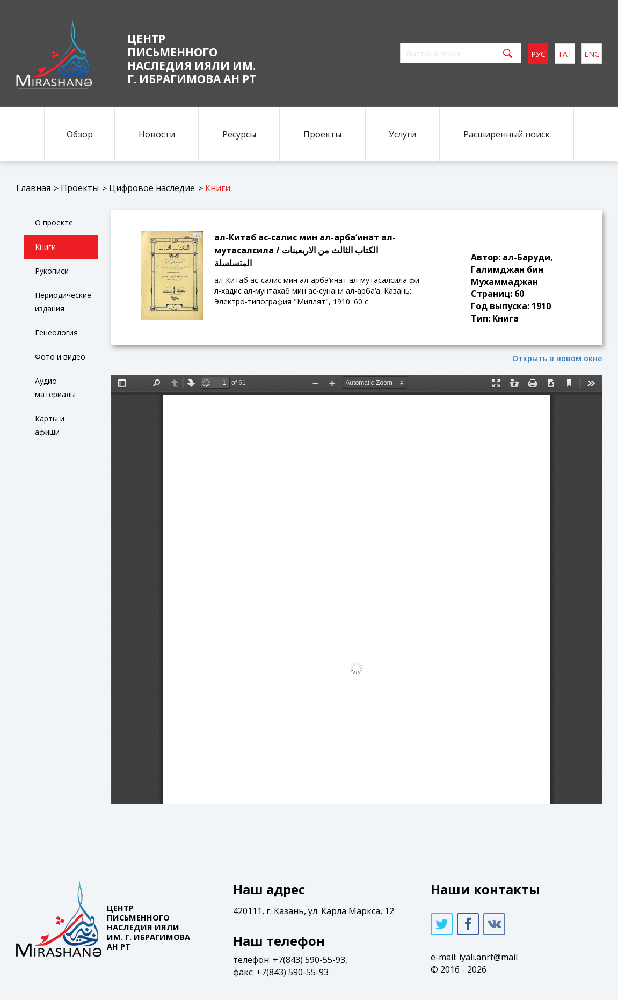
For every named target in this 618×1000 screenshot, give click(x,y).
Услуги (402, 134)
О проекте (54, 222)
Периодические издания (63, 301)
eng (592, 54)
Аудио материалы (55, 387)
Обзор (80, 134)
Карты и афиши (49, 425)
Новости (157, 134)
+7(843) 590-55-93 (309, 960)
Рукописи (52, 271)
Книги (217, 188)
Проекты (322, 134)
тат (565, 54)
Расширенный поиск (506, 134)
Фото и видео (60, 357)
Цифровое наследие (152, 188)
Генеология (56, 332)
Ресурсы (239, 134)
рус (538, 54)
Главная (33, 188)
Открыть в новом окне (557, 358)
